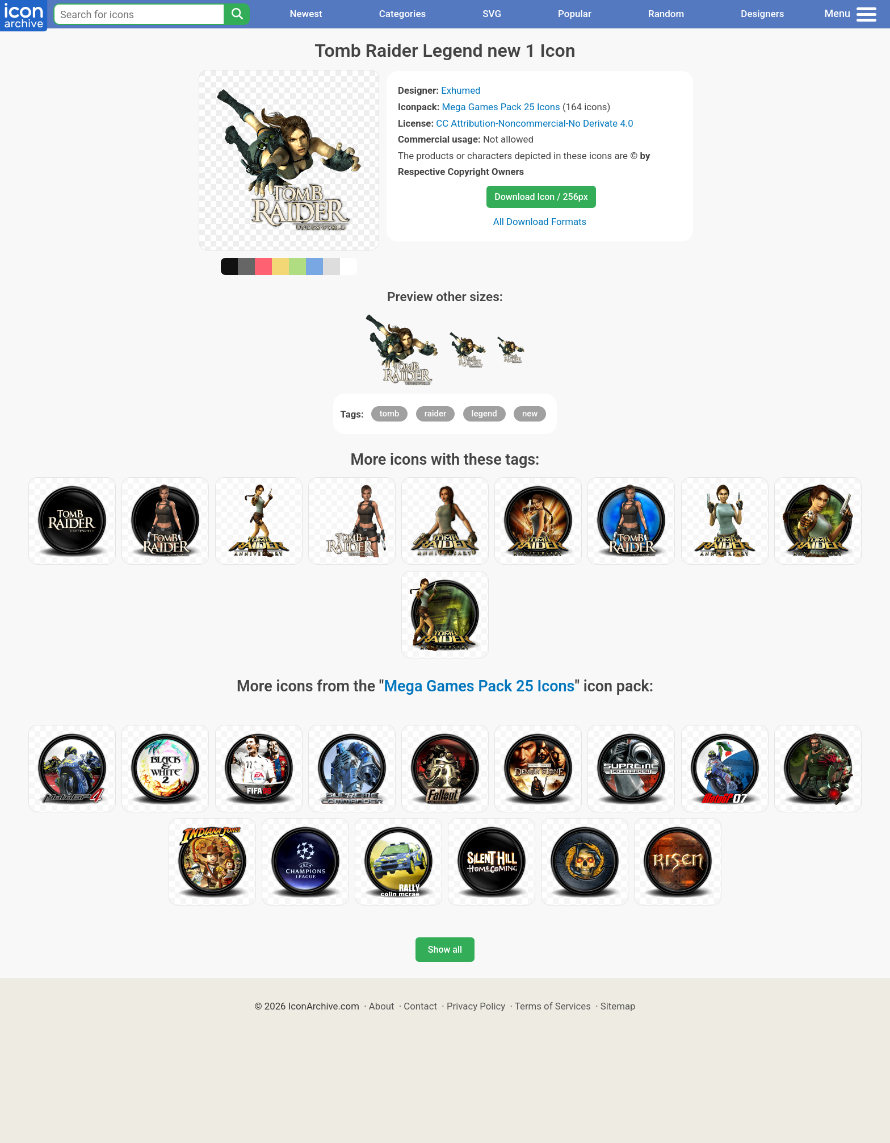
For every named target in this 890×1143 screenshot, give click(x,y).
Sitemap (618, 1006)
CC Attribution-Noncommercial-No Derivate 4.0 (534, 123)
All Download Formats (540, 221)
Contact (420, 1006)
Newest (305, 13)
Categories (402, 13)
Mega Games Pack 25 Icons (501, 106)
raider (436, 413)
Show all (445, 949)
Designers (762, 13)
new (530, 413)
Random (666, 13)
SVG (491, 13)
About (381, 1006)
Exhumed (460, 90)
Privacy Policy (476, 1006)
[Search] (237, 14)
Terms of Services (553, 1006)
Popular (574, 13)
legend (484, 413)
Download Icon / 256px (540, 196)
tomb (390, 413)
